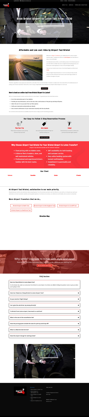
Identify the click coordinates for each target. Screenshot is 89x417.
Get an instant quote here (44, 265)
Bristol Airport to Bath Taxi (36, 389)
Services (71, 5)
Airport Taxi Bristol (56, 55)
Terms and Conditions (81, 5)
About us (64, 5)
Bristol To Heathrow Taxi (36, 400)
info (50, 399)
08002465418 (17, 0)
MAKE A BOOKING (44, 137)
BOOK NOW (44, 88)
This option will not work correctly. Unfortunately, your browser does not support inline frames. (44, 30)
